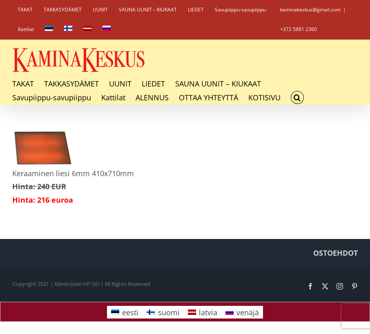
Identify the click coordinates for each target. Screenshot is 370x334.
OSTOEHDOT (335, 253)
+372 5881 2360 (298, 29)
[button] (297, 97)
